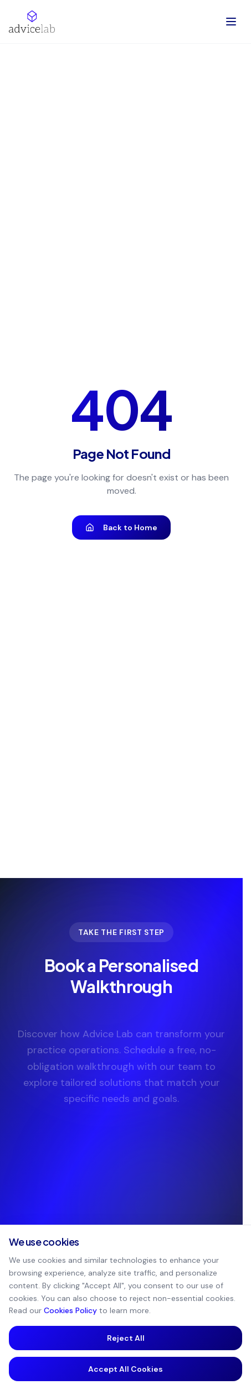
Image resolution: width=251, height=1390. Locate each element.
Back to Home (121, 527)
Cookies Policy (70, 1310)
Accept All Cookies (125, 1369)
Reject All (126, 1338)
